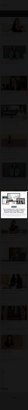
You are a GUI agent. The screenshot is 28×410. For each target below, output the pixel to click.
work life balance (15, 63)
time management (4, 383)
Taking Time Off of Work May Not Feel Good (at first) (14, 236)
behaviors (2, 35)
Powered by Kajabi (14, 407)
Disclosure (13, 405)
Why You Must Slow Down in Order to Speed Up (14, 121)
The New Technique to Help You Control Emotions (11, 206)
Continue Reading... (4, 43)
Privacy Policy (8, 405)
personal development (7, 208)
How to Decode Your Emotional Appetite (11, 33)
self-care (12, 35)
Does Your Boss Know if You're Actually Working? (11, 322)
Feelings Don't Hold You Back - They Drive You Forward (13, 291)
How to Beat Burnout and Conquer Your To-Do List (13, 150)
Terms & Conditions (19, 405)
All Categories (3, 372)
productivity (2, 93)
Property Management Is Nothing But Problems (13, 263)
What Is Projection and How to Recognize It (13, 178)
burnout (5, 122)
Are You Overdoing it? (7, 351)
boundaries (5, 352)
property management (7, 35)
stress (14, 35)
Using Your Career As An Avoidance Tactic (12, 61)
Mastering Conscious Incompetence (10, 92)
